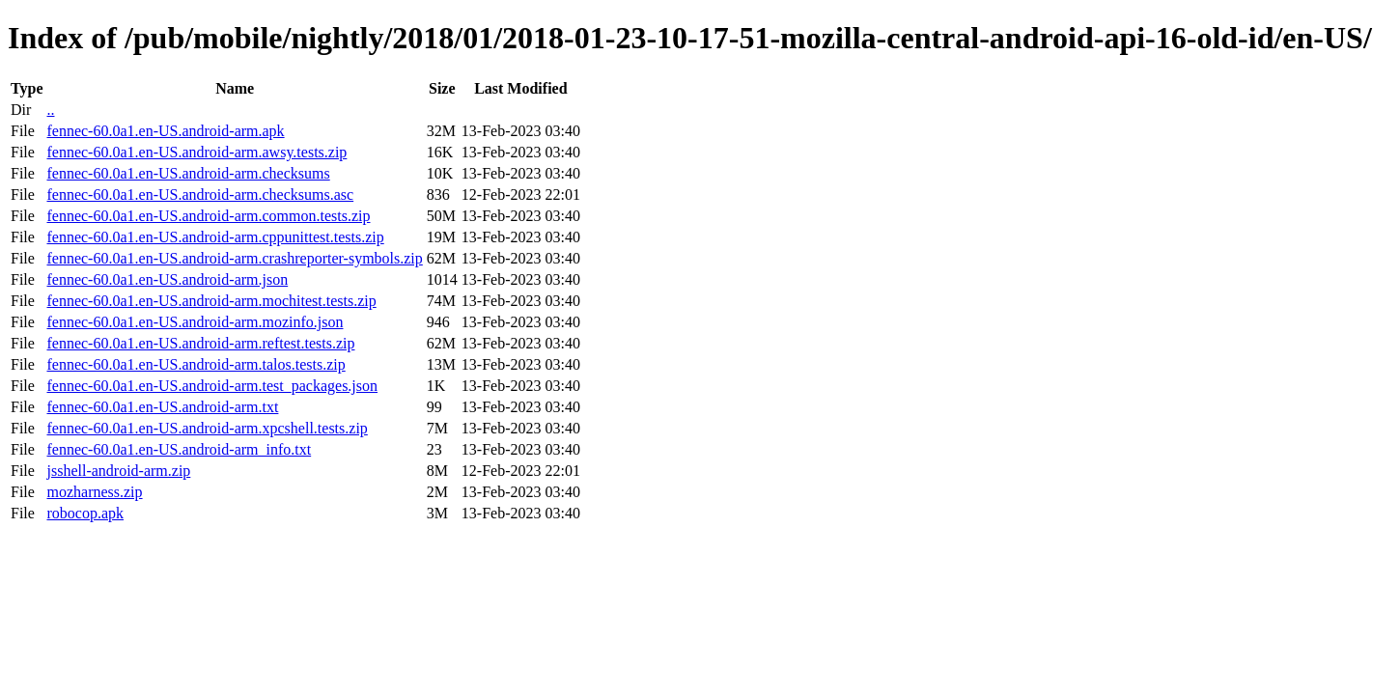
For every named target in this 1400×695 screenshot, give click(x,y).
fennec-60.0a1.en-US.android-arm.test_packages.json (212, 385)
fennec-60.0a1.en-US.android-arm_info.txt (178, 449)
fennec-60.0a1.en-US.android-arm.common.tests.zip (208, 216)
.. (50, 109)
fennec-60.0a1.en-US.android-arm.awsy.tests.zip (196, 152)
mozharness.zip (94, 492)
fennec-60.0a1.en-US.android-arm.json (167, 279)
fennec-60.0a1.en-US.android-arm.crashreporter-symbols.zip (234, 258)
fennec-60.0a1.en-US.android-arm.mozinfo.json (194, 322)
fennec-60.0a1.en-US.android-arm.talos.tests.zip (195, 364)
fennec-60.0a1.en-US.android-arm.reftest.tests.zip (200, 343)
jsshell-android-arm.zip (118, 470)
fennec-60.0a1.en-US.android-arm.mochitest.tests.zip (211, 300)
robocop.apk (85, 513)
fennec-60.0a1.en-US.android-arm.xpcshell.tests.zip (206, 428)
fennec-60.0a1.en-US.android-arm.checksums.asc (199, 194)
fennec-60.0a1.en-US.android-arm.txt (162, 407)
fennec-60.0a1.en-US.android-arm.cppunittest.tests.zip (214, 237)
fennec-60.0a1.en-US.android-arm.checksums (187, 173)
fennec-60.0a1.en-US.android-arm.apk (165, 131)
